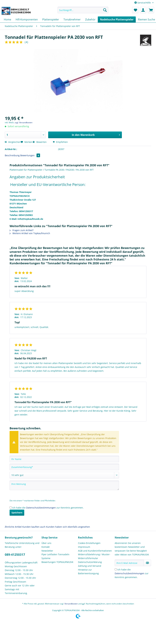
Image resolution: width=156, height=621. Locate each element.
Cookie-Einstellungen (89, 543)
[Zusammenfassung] (64, 467)
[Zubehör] (90, 19)
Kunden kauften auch (33, 526)
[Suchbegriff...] (83, 10)
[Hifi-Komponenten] (26, 19)
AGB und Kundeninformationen (95, 550)
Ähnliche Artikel (13, 526)
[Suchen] (105, 10)
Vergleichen (13, 141)
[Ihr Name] (64, 459)
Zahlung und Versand (89, 565)
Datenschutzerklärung (90, 562)
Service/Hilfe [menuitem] (142, 2)
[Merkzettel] (135, 10)
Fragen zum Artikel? (21, 230)
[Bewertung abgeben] (64, 475)
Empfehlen (60, 141)
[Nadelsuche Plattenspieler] (117, 19)
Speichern (16, 512)
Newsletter (47, 550)
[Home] (7, 19)
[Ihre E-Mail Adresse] (129, 563)
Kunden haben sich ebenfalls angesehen (68, 526)
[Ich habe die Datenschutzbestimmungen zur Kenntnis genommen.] (11, 507)
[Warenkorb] (151, 10)
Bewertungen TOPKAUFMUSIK (57, 562)
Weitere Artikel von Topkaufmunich (30, 233)
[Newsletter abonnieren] (147, 563)
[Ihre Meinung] (64, 485)
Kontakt (45, 546)
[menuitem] (83, 11)
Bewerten (40, 141)
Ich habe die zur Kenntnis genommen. (48, 507)
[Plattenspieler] (50, 19)
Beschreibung (12, 155)
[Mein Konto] (143, 10)
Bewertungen (30, 155)
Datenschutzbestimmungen (41, 507)
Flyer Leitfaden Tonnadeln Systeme (55, 556)
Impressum (84, 546)
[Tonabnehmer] (72, 19)
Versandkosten (71, 603)
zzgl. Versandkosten (23, 122)
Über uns (46, 543)
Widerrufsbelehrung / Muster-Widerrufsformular (94, 556)
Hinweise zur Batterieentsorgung (88, 571)
